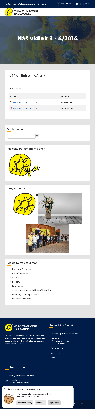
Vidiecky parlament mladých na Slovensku (31, 291)
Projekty (16, 282)
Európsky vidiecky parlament (25, 295)
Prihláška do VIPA (20, 274)
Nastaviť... (40, 402)
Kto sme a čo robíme (21, 270)
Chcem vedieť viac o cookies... (28, 396)
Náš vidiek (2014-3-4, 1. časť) (24, 103)
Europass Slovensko (21, 299)
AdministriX (79, 404)
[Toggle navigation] (85, 12)
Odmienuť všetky (24, 402)
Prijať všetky (54, 402)
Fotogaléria (17, 286)
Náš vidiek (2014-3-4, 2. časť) (24, 109)
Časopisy (16, 278)
